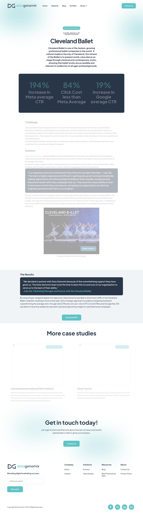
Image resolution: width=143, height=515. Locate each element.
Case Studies (88, 474)
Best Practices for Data (109, 475)
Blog (64, 6)
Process (86, 469)
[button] (83, 6)
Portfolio (73, 6)
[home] (22, 6)
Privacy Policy (126, 474)
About (82, 6)
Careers (67, 474)
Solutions (54, 6)
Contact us (128, 6)
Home (45, 6)
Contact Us (125, 469)
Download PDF (72, 317)
